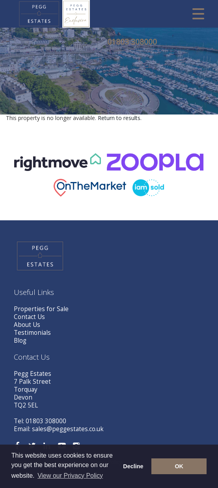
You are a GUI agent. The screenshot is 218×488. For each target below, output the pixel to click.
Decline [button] (133, 466)
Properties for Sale (41, 309)
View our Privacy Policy (70, 475)
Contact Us (29, 317)
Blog (20, 340)
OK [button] (179, 466)
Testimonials (32, 332)
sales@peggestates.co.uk (68, 429)
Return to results (119, 118)
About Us (27, 325)
